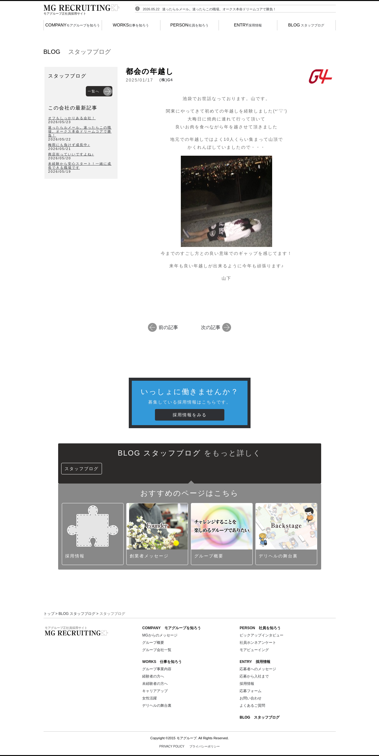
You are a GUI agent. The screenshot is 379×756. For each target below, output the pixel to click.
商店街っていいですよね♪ (71, 154)
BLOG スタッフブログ (76, 614)
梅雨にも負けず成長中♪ (69, 145)
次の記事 (210, 327)
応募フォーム (250, 691)
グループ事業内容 (156, 669)
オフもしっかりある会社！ (72, 118)
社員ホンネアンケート (258, 642)
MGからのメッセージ (159, 635)
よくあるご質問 (252, 705)
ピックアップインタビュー (261, 635)
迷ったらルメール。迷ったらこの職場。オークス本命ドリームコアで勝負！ (219, 12)
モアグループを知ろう (72, 25)
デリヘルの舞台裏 (156, 705)
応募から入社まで (254, 676)
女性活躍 (149, 698)
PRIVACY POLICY (189, 746)
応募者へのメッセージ (258, 669)
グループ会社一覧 (156, 650)
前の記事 (168, 327)
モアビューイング (254, 650)
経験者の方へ (153, 676)
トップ (49, 614)
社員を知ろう (189, 25)
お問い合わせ (250, 698)
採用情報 (247, 25)
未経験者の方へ (155, 683)
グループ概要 (153, 642)
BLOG (259, 717)
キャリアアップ (155, 691)
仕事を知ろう (131, 25)
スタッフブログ (306, 25)
